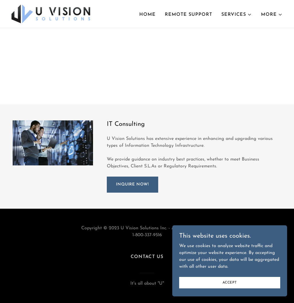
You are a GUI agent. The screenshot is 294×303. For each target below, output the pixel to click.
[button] (236, 14)
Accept (230, 294)
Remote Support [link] (188, 14)
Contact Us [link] (147, 257)
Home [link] (147, 14)
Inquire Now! (132, 184)
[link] (50, 13)
